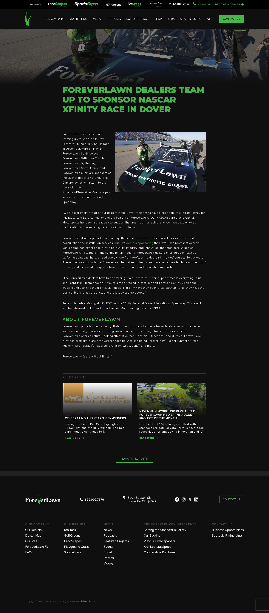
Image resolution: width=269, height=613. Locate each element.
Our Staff (31, 541)
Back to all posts (134, 458)
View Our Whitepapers (159, 541)
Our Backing (152, 535)
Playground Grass (76, 547)
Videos (108, 563)
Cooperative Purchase (159, 552)
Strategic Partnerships (184, 18)
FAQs (29, 552)
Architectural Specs (157, 547)
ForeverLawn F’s (36, 547)
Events (108, 547)
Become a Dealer (229, 4)
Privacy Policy (88, 601)
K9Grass (70, 530)
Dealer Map (33, 535)
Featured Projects (116, 541)
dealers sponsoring (139, 243)
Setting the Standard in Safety (165, 530)
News (108, 530)
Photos (109, 558)
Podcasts (110, 535)
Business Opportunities (228, 530)
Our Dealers (33, 530)
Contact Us (231, 18)
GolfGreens (72, 535)
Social (108, 552)
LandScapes (73, 541)
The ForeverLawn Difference (127, 18)
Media (97, 18)
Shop (158, 18)
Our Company (54, 18)
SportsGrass (72, 552)
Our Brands (78, 18)
